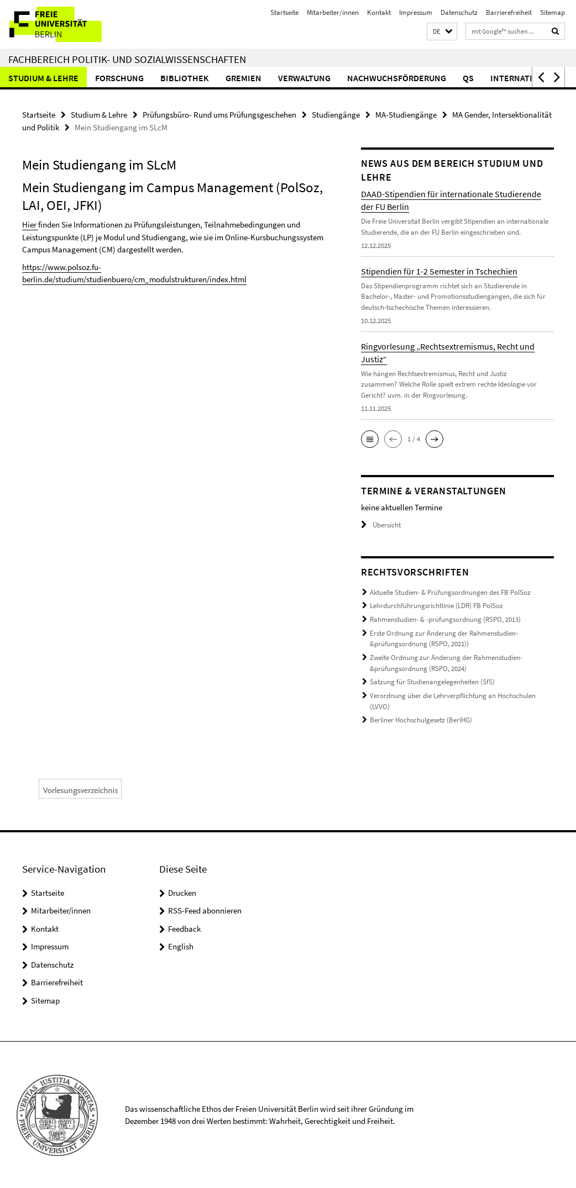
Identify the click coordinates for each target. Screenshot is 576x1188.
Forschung (119, 77)
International (522, 77)
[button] (442, 32)
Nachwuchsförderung (396, 77)
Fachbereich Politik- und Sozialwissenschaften (127, 59)
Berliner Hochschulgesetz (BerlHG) (421, 719)
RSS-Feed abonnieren (205, 909)
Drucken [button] (182, 891)
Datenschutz (459, 12)
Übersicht (381, 525)
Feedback (184, 927)
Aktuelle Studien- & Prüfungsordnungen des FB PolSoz (450, 592)
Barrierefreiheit (509, 12)
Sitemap (552, 12)
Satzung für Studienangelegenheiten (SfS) (432, 681)
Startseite (284, 12)
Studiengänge (336, 114)
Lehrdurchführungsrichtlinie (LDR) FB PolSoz (436, 605)
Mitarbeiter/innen (333, 12)
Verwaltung (304, 77)
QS (468, 77)
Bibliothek (184, 77)
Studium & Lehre (43, 77)
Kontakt (379, 12)
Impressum (415, 12)
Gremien (243, 77)
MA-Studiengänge (406, 114)
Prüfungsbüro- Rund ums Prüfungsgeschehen (219, 114)
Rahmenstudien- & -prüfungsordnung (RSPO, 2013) (445, 619)
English (180, 945)
